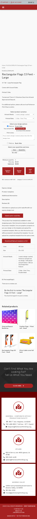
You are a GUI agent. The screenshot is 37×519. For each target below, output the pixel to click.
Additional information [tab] (9, 195)
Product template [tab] (8, 192)
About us (18, 511)
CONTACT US (18, 509)
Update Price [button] (7, 171)
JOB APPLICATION (18, 512)
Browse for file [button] (20, 128)
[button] (3, 7)
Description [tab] (6, 199)
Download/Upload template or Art (16, 241)
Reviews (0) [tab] (5, 203)
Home (3, 65)
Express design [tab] (7, 188)
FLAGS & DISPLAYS (11, 65)
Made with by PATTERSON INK (18, 516)
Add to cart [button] (30, 171)
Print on (11, 126)
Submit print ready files (12, 215)
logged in (15, 295)
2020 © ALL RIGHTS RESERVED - (19, 506)
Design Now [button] (19, 171)
